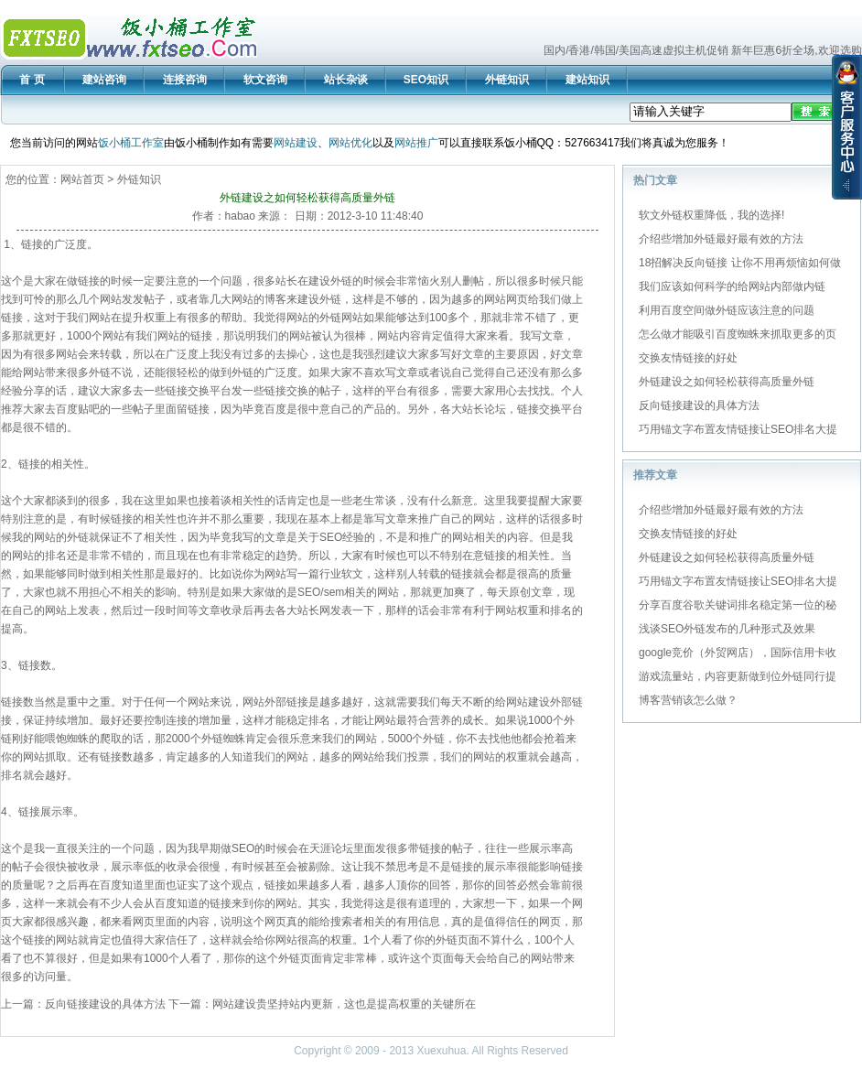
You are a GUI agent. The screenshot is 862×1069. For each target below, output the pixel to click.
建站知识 (587, 79)
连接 (177, 720)
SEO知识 (426, 79)
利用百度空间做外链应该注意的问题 (726, 310)
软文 (352, 573)
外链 (341, 281)
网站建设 (296, 142)
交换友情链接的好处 (688, 357)
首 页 (31, 79)
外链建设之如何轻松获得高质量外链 (726, 381)
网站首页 (82, 179)
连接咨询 (185, 79)
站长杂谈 (346, 79)
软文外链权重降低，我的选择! (711, 215)
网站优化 (350, 142)
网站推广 (416, 142)
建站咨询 (104, 79)
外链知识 (507, 79)
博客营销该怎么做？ (688, 700)
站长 (286, 281)
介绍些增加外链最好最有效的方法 (721, 238)
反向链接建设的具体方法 (105, 1004)
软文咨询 (265, 79)
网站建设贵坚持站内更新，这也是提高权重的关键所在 (344, 1004)
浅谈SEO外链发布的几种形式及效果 (727, 628)
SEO (330, 537)
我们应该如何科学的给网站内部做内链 (732, 286)
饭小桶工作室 (131, 142)
